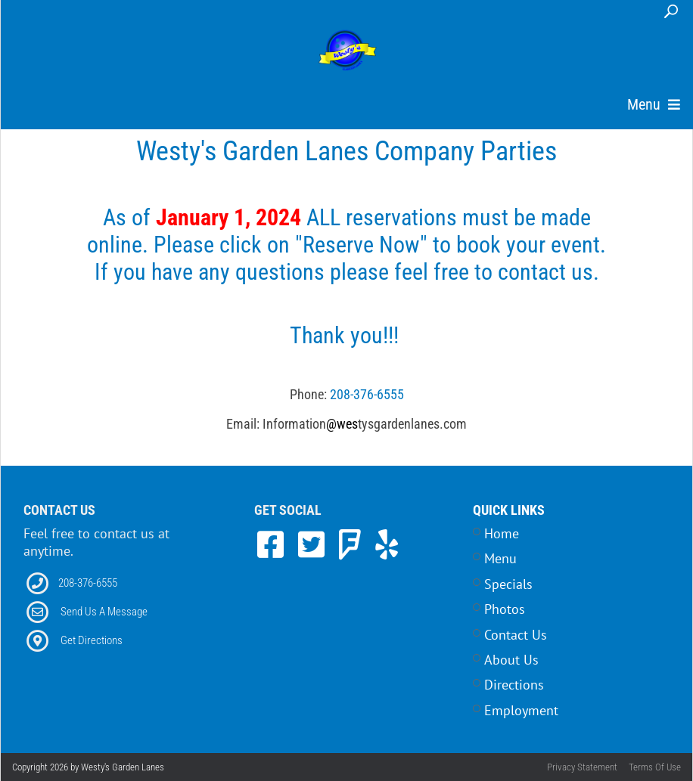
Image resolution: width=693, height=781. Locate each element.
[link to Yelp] (386, 544)
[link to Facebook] (274, 544)
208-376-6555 (367, 394)
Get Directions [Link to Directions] (92, 640)
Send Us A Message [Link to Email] (104, 611)
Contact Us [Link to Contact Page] (515, 634)
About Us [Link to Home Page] (511, 659)
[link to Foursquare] (354, 544)
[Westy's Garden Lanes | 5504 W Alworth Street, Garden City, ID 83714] (347, 51)
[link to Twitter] (315, 544)
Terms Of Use (655, 767)
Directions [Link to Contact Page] (514, 684)
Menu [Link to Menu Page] (500, 558)
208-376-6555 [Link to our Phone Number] (87, 583)
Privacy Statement (582, 767)
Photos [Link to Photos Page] (504, 609)
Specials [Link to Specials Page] (508, 584)
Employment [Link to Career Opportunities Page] (521, 710)
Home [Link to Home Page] (501, 533)
